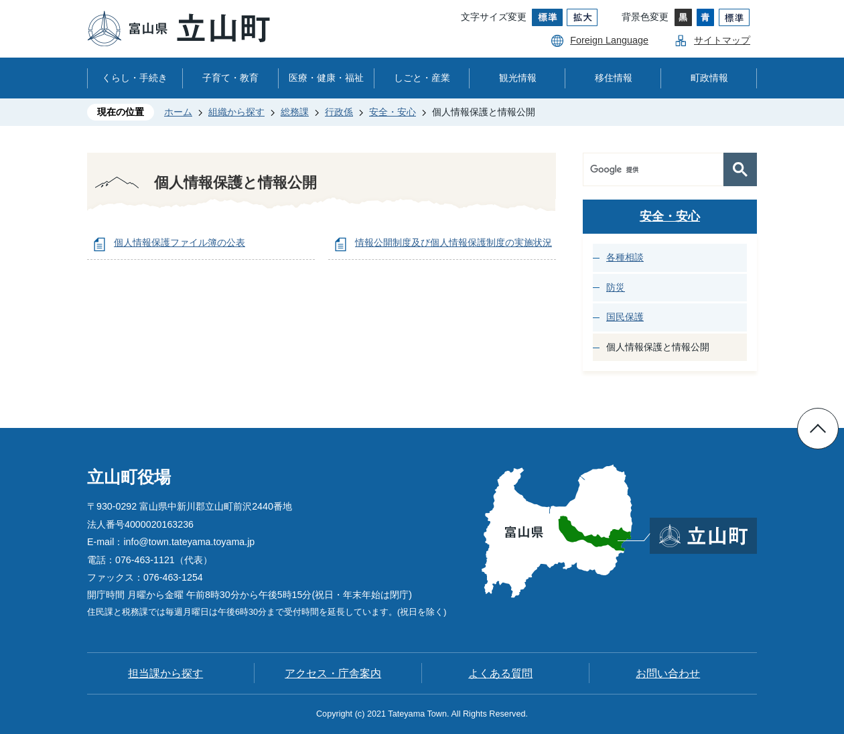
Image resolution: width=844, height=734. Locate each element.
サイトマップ (722, 40)
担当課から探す (165, 673)
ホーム (178, 111)
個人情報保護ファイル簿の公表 (179, 242)
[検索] (656, 169)
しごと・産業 (422, 77)
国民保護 (625, 316)
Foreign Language (609, 40)
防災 (615, 287)
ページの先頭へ (818, 428)
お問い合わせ (668, 673)
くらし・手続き (134, 77)
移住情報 (613, 77)
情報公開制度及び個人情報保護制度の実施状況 (453, 242)
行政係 (339, 111)
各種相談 (625, 257)
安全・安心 (392, 111)
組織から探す (236, 111)
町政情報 (709, 77)
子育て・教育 (230, 77)
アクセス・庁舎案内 (333, 673)
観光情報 (518, 77)
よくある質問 (500, 673)
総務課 (295, 111)
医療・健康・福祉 (326, 77)
